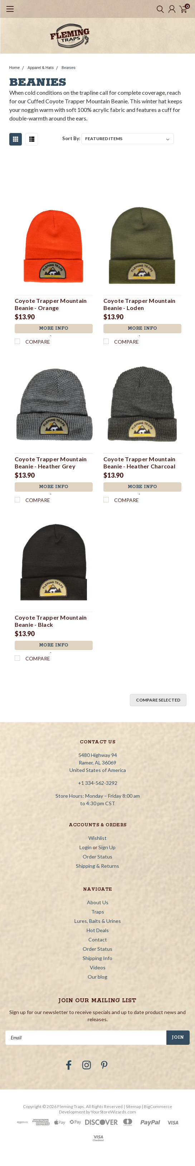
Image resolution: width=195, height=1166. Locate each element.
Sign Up (107, 847)
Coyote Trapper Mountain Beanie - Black (51, 621)
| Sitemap (132, 1106)
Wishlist (97, 838)
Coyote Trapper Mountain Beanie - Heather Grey (51, 462)
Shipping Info (97, 958)
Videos (98, 967)
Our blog (97, 977)
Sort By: (71, 138)
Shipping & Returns (97, 866)
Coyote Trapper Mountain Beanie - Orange (51, 304)
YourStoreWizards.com (113, 1112)
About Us (97, 902)
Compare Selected (158, 700)
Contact (97, 939)
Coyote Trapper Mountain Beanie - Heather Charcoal (139, 462)
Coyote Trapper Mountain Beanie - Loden (139, 304)
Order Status (97, 856)
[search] (158, 9)
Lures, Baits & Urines (97, 921)
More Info (53, 328)
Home (14, 67)
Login (85, 847)
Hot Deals (98, 930)
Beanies (68, 67)
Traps (97, 912)
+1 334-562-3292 (97, 783)
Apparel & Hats (41, 67)
